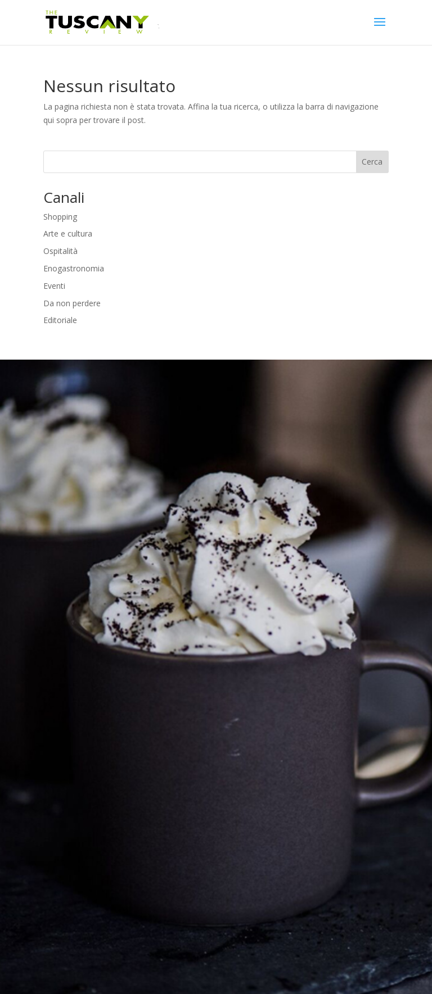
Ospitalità (60, 251)
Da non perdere (72, 303)
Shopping (60, 216)
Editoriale (60, 320)
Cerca (372, 161)
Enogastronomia (73, 268)
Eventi (54, 285)
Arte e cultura (67, 233)
